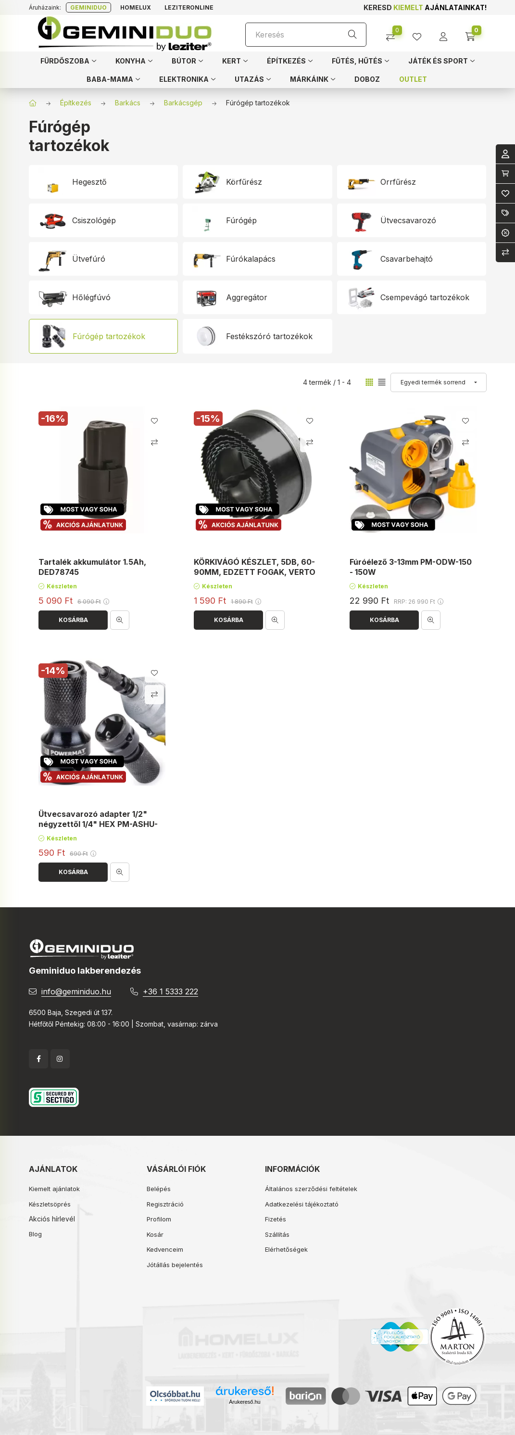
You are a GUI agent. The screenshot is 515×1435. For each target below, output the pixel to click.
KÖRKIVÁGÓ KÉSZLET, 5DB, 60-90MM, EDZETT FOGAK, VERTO (254, 567)
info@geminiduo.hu (76, 991)
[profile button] (420, 33)
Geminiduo (88, 7)
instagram (60, 1058)
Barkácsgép (183, 103)
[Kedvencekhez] (153, 421)
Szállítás (277, 1234)
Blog (35, 1234)
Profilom (159, 1219)
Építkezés (75, 103)
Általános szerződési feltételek (311, 1189)
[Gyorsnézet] (119, 620)
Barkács (127, 103)
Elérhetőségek (286, 1249)
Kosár (155, 1234)
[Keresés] (305, 35)
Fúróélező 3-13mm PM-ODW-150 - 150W (411, 567)
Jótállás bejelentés (175, 1265)
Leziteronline (189, 7)
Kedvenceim (165, 1249)
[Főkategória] (33, 103)
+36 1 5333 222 (170, 991)
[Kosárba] (73, 620)
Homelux (135, 7)
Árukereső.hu (244, 1402)
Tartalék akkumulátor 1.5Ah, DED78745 (92, 567)
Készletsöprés (50, 1204)
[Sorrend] (438, 382)
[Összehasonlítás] (394, 33)
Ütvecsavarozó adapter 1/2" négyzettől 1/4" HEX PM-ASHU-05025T (98, 824)
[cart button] (473, 33)
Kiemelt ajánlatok (54, 1189)
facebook (38, 1058)
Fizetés (275, 1219)
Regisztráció (165, 1204)
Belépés (159, 1189)
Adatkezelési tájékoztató (302, 1204)
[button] (68, 60)
